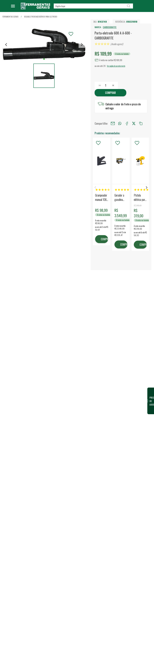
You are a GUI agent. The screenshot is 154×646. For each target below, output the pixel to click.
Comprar (110, 93)
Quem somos (64, 467)
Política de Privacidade (69, 504)
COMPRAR (104, 239)
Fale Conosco (64, 533)
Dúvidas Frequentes (67, 528)
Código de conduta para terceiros (69, 511)
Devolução (63, 539)
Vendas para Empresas (102, 478)
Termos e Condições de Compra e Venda (69, 521)
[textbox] (93, 5)
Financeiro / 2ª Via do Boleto (134, 474)
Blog (60, 483)
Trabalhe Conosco (67, 478)
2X (104, 66)
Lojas (93, 467)
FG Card (128, 481)
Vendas (94, 472)
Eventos (62, 488)
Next (146, 187)
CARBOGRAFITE (109, 27)
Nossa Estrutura (66, 472)
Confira (27, 485)
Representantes (99, 483)
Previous (95, 187)
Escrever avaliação (77, 425)
